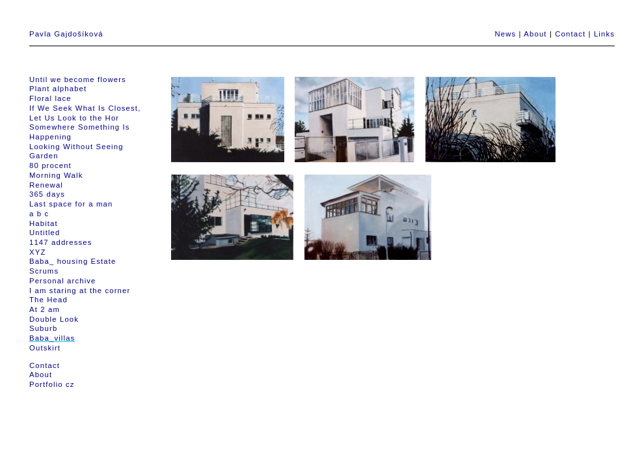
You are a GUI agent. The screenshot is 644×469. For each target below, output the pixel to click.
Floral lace (50, 98)
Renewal (46, 185)
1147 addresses (60, 242)
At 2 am (44, 309)
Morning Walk (56, 175)
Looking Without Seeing (76, 146)
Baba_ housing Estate (72, 261)
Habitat (43, 223)
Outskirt (44, 348)
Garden (44, 156)
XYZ (37, 252)
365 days (47, 194)
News (505, 34)
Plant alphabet (58, 88)
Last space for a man (71, 204)
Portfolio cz (52, 384)
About (535, 34)
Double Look (54, 319)
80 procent (50, 165)
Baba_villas (52, 338)
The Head (48, 300)
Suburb (43, 328)
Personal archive (62, 281)
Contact (570, 34)
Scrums (44, 271)
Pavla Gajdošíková (66, 34)
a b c (39, 214)
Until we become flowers (77, 79)
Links (604, 34)
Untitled (44, 232)
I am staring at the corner (79, 290)
